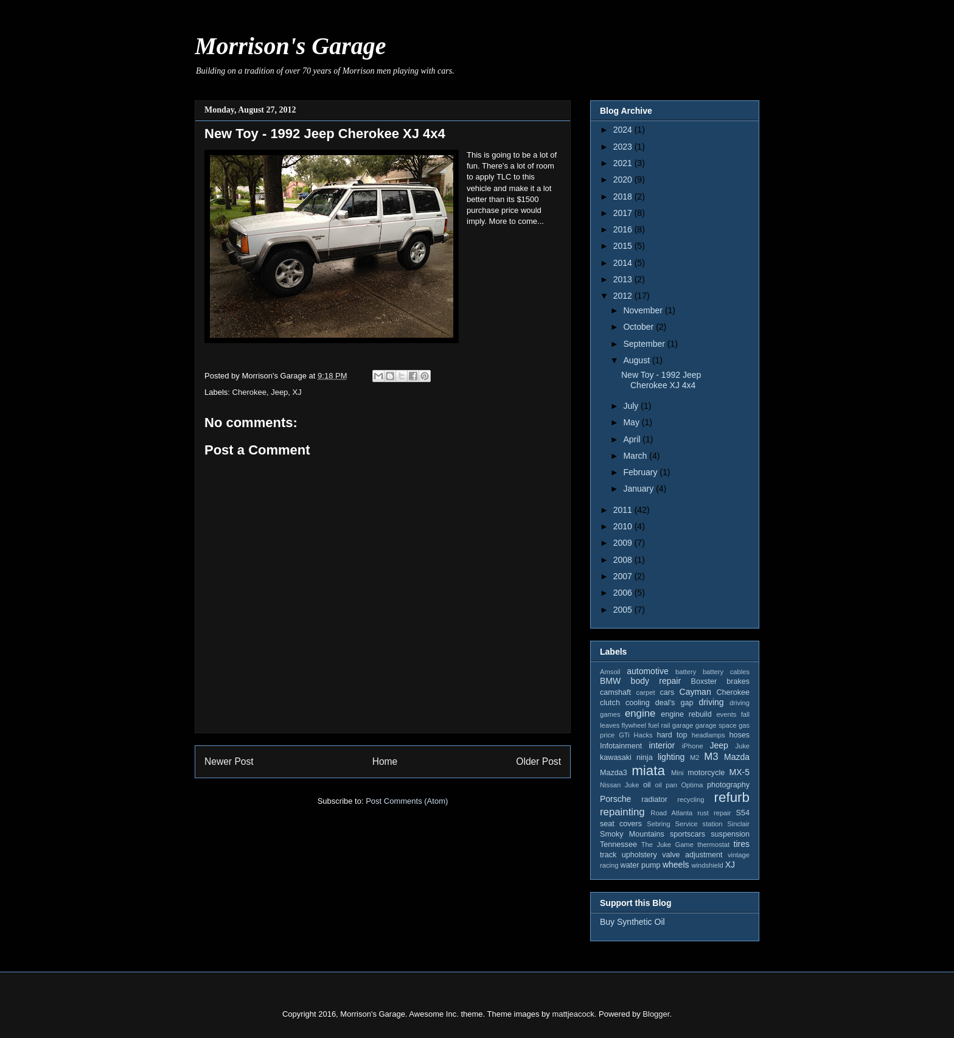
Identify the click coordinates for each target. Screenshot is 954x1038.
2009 (624, 543)
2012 (624, 296)
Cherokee (249, 392)
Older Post (538, 761)
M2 (695, 757)
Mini (677, 772)
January (639, 488)
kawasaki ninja (626, 757)
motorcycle (706, 772)
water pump (641, 865)
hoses (739, 735)
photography (728, 785)
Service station (699, 823)
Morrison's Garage (290, 46)
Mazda (737, 757)
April (632, 439)
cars (667, 692)
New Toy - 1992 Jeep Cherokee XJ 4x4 (661, 380)
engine (640, 713)
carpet (645, 692)
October (639, 327)
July (632, 406)
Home (385, 761)
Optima (692, 785)
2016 (624, 229)
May (632, 422)
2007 (624, 576)
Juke (742, 746)
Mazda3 (613, 772)
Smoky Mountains (632, 834)
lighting (671, 757)
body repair (656, 681)
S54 (743, 813)
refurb (732, 797)
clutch (610, 702)
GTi (624, 735)
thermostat (713, 844)
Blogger (655, 1014)
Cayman (695, 692)
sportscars (687, 834)
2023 (624, 147)
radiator (654, 799)
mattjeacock (573, 1014)
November (643, 310)
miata (648, 770)
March (636, 456)
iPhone (692, 746)
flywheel (634, 725)
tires (742, 844)
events (726, 714)
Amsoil (610, 671)
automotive (647, 671)
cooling (637, 702)
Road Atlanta (671, 813)
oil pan (666, 785)
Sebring (658, 823)
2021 (624, 163)
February (641, 472)
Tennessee (618, 844)
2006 (624, 592)
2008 (624, 560)
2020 (624, 179)
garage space (716, 725)
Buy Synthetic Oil (632, 922)
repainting (622, 812)
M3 (711, 756)
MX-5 (739, 772)
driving (710, 702)
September (645, 344)
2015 (624, 246)
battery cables (726, 671)
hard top (672, 735)
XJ (297, 392)
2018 (624, 196)
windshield (707, 865)
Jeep (279, 392)
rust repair (714, 813)
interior (662, 745)
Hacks (643, 735)
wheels (676, 864)
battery (685, 671)
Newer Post (229, 761)
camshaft (615, 692)
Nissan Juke (619, 785)
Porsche (615, 799)
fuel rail (659, 725)
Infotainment (621, 746)
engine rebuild (686, 714)
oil (647, 785)
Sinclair (738, 823)
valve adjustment (692, 855)
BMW (610, 681)
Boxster (704, 681)
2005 (624, 610)
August (637, 360)
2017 (624, 213)
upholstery (639, 855)
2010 (624, 526)
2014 (624, 263)
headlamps (708, 735)
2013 (624, 279)
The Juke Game (667, 844)
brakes (738, 681)
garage (683, 725)
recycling (690, 799)
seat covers (621, 824)
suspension (730, 834)
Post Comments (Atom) (407, 801)
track (608, 855)
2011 (624, 510)
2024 (624, 129)
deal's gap (674, 702)
